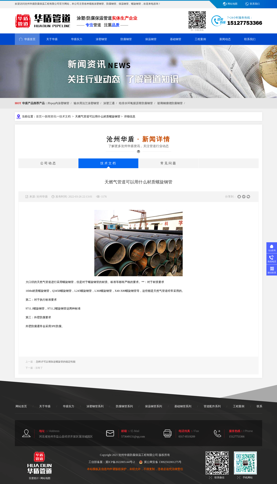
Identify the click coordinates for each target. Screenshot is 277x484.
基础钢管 (175, 39)
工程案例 (200, 39)
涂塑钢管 (101, 39)
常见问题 (168, 163)
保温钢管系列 (153, 406)
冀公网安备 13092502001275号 (160, 462)
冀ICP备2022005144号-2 (120, 461)
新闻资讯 (50, 116)
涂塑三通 (110, 103)
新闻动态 (225, 39)
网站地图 (232, 3)
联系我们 (255, 3)
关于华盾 (52, 39)
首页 (39, 116)
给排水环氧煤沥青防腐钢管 (137, 103)
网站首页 (21, 406)
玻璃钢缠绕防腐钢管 (171, 103)
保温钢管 (151, 39)
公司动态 (48, 163)
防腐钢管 (126, 39)
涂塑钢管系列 (95, 406)
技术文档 (65, 116)
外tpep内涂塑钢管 (60, 103)
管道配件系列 (212, 406)
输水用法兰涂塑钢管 (88, 103)
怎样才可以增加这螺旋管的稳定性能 (55, 361)
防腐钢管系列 (124, 406)
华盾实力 (76, 39)
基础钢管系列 (182, 406)
